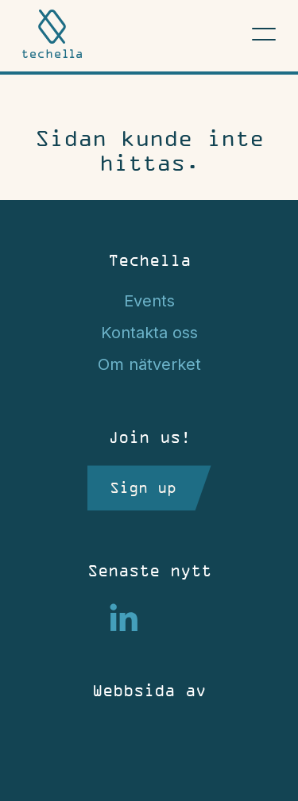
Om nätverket (149, 364)
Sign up (143, 487)
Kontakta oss (149, 332)
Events (149, 300)
